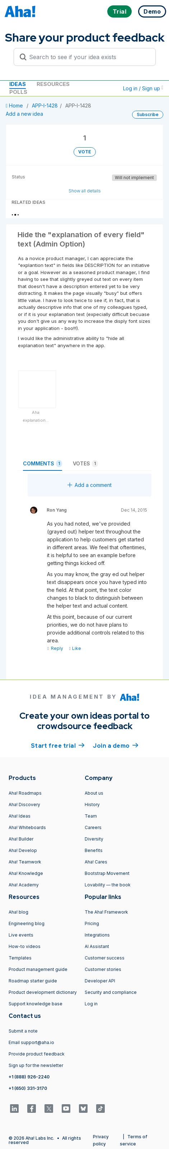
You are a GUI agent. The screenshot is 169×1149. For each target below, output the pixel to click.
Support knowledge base (35, 1003)
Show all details (85, 190)
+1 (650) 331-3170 (28, 1088)
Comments (42, 463)
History (92, 804)
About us (94, 793)
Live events (21, 935)
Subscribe (148, 114)
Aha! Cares (96, 862)
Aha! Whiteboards (27, 827)
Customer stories (103, 969)
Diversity (94, 839)
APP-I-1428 (45, 105)
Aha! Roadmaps (25, 793)
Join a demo (115, 745)
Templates (20, 958)
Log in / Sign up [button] (143, 88)
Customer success (105, 958)
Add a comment (89, 485)
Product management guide (38, 969)
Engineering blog (26, 923)
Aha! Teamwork (25, 862)
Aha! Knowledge (26, 873)
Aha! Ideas (19, 816)
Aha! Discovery (24, 804)
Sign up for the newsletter (36, 1065)
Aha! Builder (21, 839)
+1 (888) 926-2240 (29, 1076)
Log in (91, 1003)
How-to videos (25, 946)
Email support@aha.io (31, 1042)
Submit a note (23, 1031)
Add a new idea (24, 114)
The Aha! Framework (106, 912)
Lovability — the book (108, 884)
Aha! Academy (24, 884)
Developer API (100, 980)
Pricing (92, 923)
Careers (93, 827)
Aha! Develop (23, 850)
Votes (85, 463)
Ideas (17, 84)
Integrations (97, 935)
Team (91, 816)
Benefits (94, 850)
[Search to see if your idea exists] (88, 57)
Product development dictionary (43, 992)
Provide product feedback (37, 1054)
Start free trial (58, 745)
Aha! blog (18, 912)
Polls (18, 91)
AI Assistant (97, 946)
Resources (53, 84)
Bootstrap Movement (107, 873)
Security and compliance (111, 992)
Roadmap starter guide (33, 980)
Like (75, 648)
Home (15, 105)
